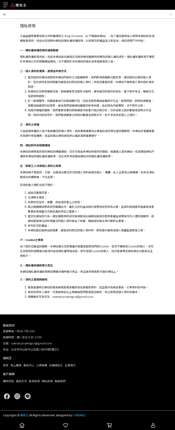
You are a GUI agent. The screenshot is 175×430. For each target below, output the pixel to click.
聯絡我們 (60, 381)
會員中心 (28, 365)
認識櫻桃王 (56, 365)
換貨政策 (34, 381)
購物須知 (8, 381)
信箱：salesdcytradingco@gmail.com (27, 343)
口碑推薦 (41, 365)
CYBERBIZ (79, 415)
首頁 (5, 365)
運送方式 (21, 381)
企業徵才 (70, 365)
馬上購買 (15, 365)
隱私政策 (47, 381)
